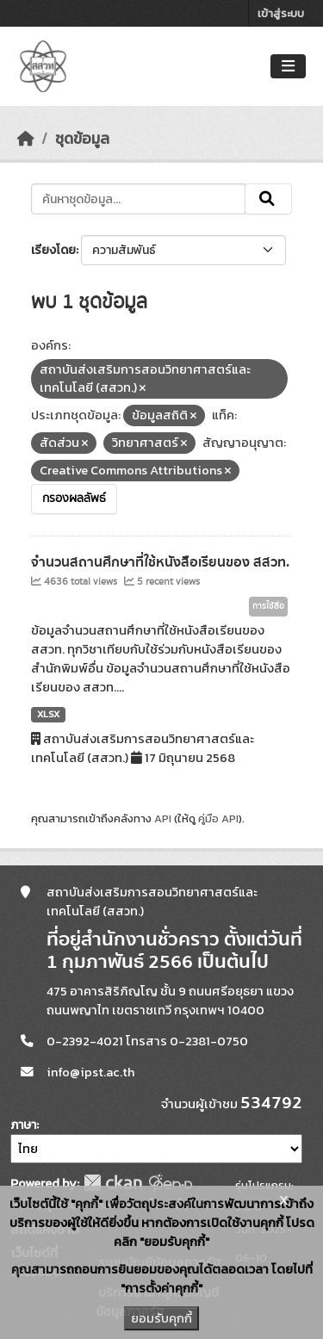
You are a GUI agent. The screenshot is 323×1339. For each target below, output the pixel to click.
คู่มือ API (218, 818)
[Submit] (268, 198)
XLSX (48, 714)
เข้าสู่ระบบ (281, 13)
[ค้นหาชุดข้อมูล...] (138, 198)
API (162, 818)
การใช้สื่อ (268, 606)
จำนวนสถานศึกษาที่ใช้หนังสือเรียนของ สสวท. (160, 562)
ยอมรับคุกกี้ (161, 1318)
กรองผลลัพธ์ (74, 498)
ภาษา (23, 1125)
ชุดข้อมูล (82, 138)
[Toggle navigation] (288, 66)
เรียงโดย (53, 250)
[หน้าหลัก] (25, 138)
